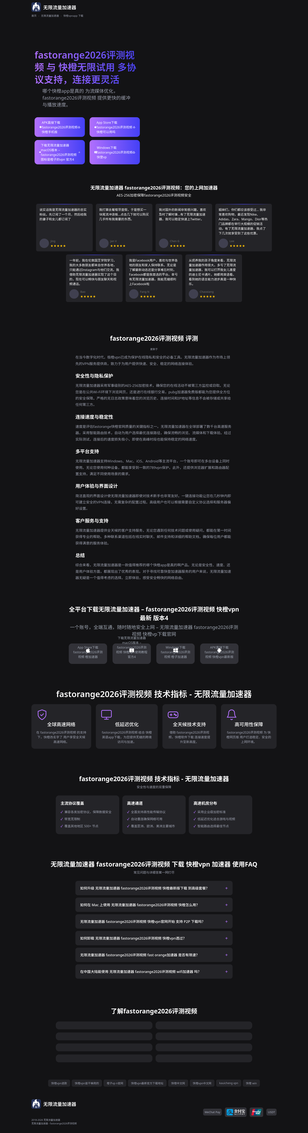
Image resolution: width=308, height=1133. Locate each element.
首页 (34, 15)
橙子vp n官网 (115, 1083)
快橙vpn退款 (59, 1083)
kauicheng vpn (228, 1083)
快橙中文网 (178, 1083)
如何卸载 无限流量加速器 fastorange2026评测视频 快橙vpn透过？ (133, 938)
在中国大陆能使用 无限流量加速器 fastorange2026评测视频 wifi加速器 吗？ (140, 971)
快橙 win (251, 1083)
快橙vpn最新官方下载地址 (147, 1083)
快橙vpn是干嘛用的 (87, 1083)
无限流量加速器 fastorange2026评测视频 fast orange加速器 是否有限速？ (139, 955)
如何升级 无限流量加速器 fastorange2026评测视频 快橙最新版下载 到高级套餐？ (144, 888)
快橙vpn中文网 (202, 1083)
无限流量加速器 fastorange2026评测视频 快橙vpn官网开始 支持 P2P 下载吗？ (142, 921)
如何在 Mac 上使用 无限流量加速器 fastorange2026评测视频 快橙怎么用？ (140, 904)
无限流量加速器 (50, 15)
